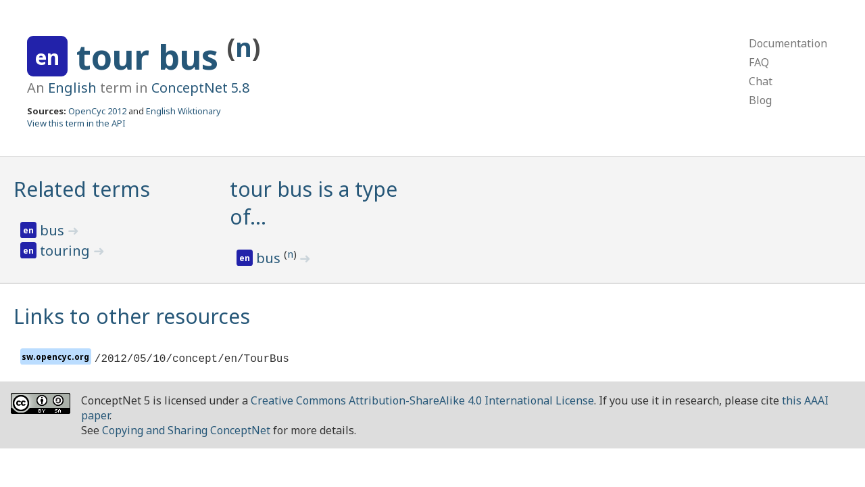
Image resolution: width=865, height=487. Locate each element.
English (72, 87)
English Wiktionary (183, 111)
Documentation (788, 43)
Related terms (82, 189)
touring (66, 250)
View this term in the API (76, 123)
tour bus (151, 57)
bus (54, 230)
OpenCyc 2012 (97, 111)
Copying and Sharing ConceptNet (186, 430)
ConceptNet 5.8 (200, 87)
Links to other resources (132, 316)
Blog (760, 100)
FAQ (759, 62)
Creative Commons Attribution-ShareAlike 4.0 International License (422, 400)
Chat (760, 81)
